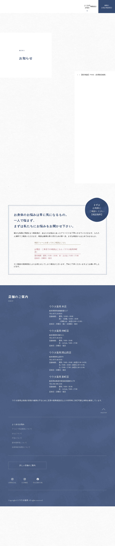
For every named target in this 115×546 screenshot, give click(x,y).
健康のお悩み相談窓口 (106, 7)
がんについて (33, 473)
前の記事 (13, 209)
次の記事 (60, 209)
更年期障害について (35, 482)
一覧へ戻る (37, 209)
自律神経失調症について (37, 487)
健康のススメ (82, 7)
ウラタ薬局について (46, 7)
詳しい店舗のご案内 (27, 505)
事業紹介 (75, 6)
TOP (69, 75)
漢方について (58, 7)
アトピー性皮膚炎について (38, 468)
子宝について (33, 478)
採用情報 (92, 6)
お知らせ (35, 6)
